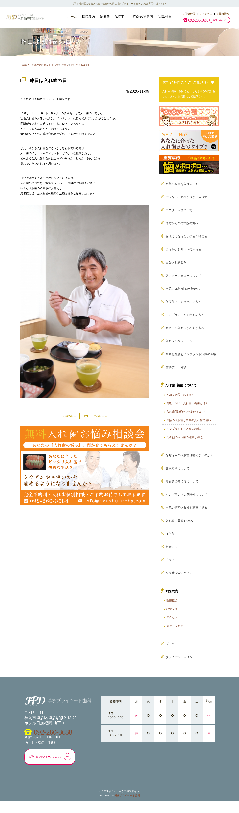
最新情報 (223, 13)
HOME (85, 416)
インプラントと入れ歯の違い (184, 434)
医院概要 (172, 610)
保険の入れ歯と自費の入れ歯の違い (188, 426)
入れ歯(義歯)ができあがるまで (185, 417)
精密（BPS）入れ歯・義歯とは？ (187, 409)
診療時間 (189, 13)
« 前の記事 (69, 416)
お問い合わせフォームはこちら (52, 768)
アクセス (206, 13)
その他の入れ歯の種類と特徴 (184, 443)
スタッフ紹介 (174, 636)
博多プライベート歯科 (127, 806)
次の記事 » (100, 416)
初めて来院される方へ (180, 400)
